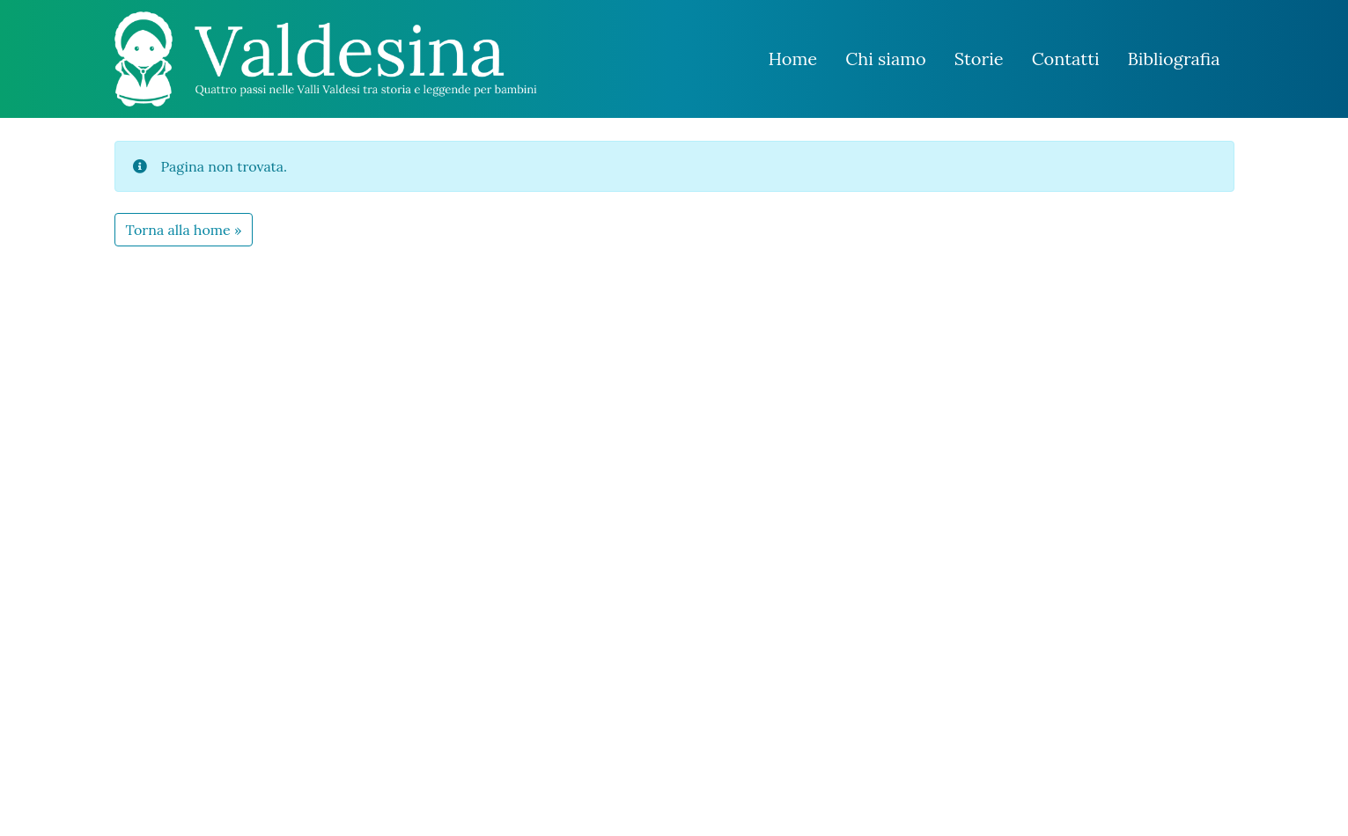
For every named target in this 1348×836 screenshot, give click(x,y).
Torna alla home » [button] (184, 229)
